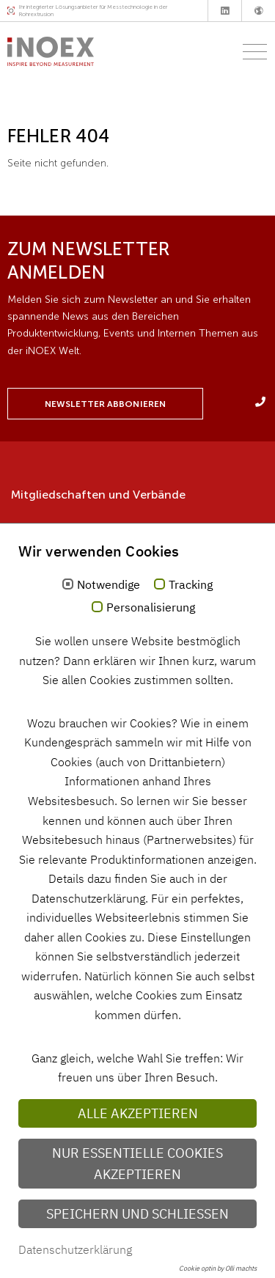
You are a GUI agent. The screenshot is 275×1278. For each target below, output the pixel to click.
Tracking (191, 585)
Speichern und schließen (137, 1213)
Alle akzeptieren (138, 1113)
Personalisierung (150, 607)
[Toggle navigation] (250, 51)
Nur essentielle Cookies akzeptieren (137, 1164)
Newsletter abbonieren (105, 404)
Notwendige (108, 585)
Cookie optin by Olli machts (218, 1268)
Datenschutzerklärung (75, 1249)
